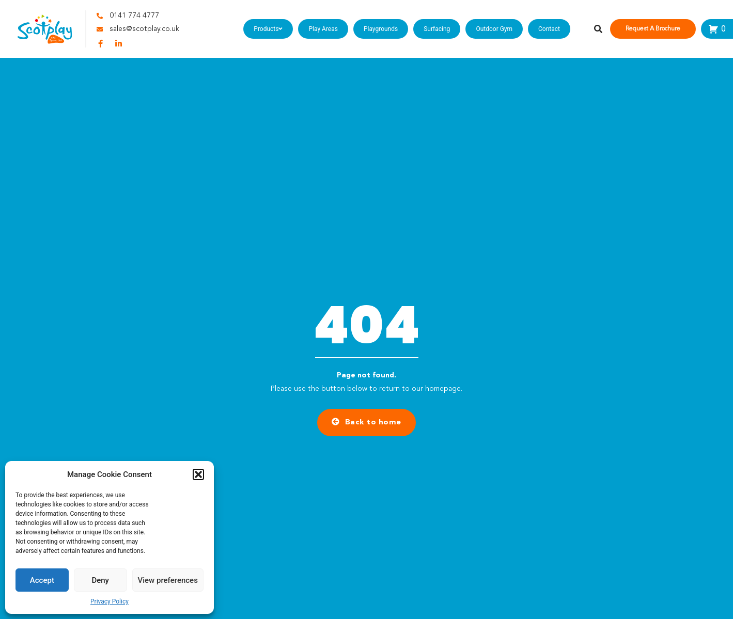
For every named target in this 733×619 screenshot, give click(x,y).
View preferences (168, 580)
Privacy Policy (109, 601)
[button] (198, 474)
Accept (42, 580)
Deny (100, 580)
